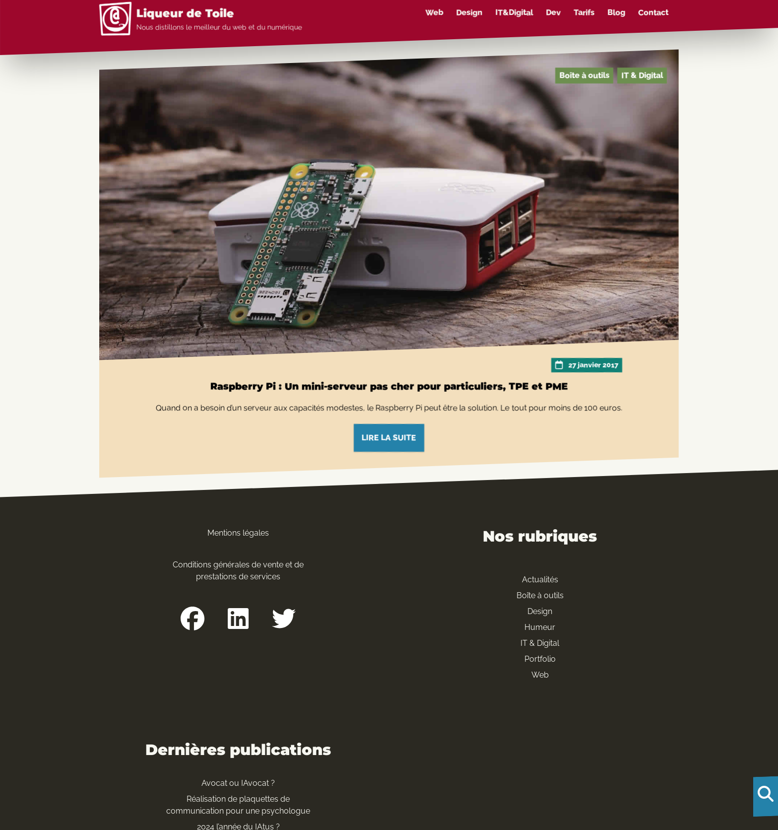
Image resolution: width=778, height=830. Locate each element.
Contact (653, 12)
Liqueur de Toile (185, 13)
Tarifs (584, 12)
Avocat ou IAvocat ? (238, 783)
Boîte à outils (584, 75)
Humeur (539, 627)
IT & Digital (642, 75)
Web (434, 12)
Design (469, 12)
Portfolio (540, 659)
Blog (616, 12)
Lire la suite (389, 437)
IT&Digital (514, 12)
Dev (553, 12)
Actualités (540, 579)
